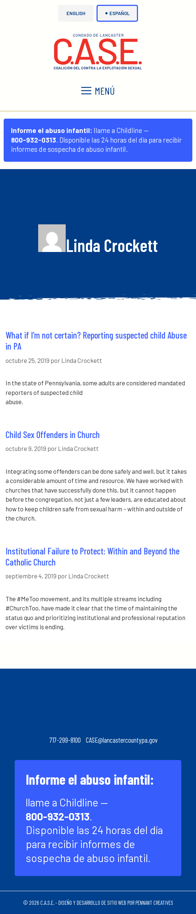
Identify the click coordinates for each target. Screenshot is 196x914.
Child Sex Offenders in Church (53, 434)
